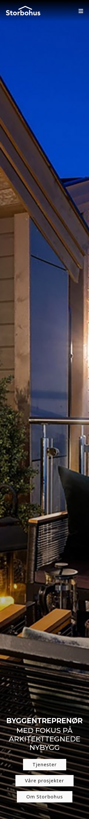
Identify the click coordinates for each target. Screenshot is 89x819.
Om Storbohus (44, 796)
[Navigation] (81, 11)
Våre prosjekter (44, 780)
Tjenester (45, 764)
